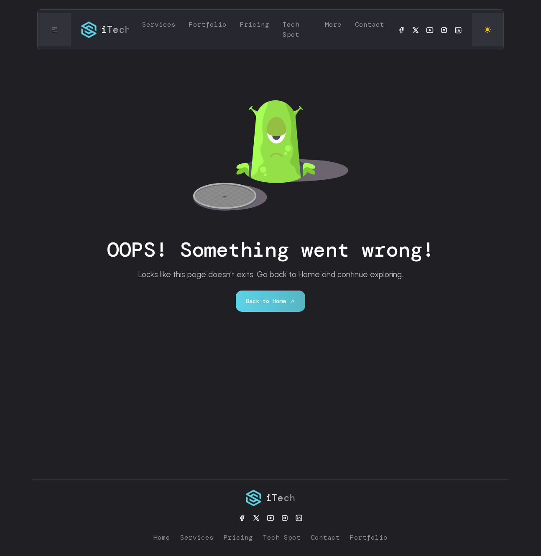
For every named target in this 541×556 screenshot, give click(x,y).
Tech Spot (291, 29)
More (333, 24)
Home (161, 537)
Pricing (254, 24)
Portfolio (208, 24)
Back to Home (270, 301)
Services (159, 24)
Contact (369, 24)
